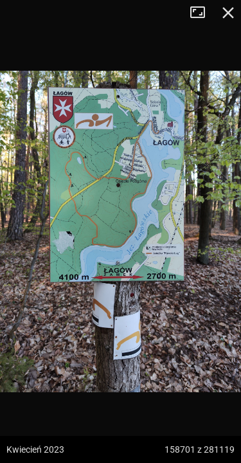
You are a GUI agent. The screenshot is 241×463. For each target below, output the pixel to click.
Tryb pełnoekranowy (202, 13)
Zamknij (228, 13)
